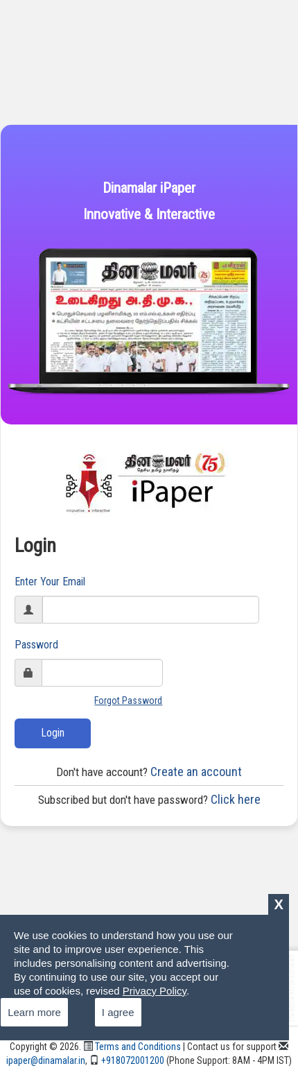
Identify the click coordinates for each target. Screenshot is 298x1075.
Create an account (149, 771)
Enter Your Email (50, 581)
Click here (149, 799)
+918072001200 (126, 1060)
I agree (118, 1012)
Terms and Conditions (132, 1046)
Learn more (34, 1012)
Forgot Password (128, 700)
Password (36, 644)
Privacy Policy (154, 991)
